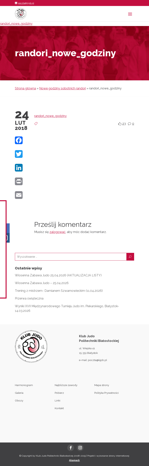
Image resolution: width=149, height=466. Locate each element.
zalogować (57, 232)
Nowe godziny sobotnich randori (62, 88)
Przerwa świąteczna (29, 298)
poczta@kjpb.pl (97, 360)
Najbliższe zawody (66, 385)
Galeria (19, 392)
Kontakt (59, 408)
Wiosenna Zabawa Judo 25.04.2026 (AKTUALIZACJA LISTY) (58, 275)
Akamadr (74, 460)
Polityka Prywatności (106, 392)
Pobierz (59, 392)
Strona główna (25, 88)
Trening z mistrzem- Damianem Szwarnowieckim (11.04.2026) (59, 291)
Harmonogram (24, 385)
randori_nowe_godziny (16, 23)
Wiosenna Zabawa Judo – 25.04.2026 (42, 283)
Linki (57, 400)
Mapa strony (101, 385)
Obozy (19, 400)
